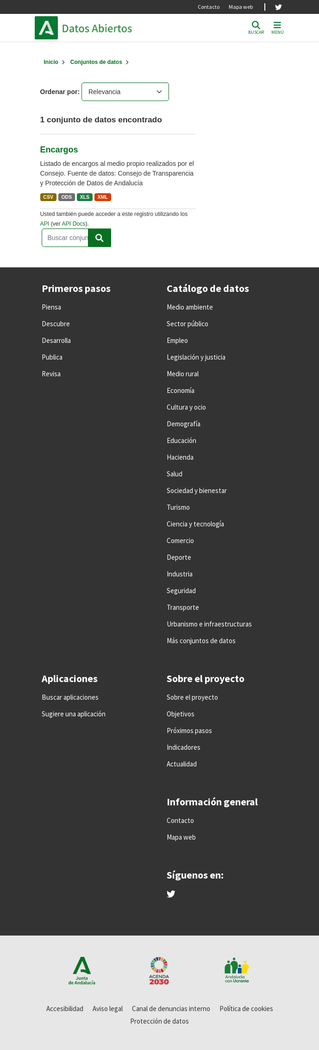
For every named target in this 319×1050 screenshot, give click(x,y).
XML (103, 197)
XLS (84, 197)
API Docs (73, 224)
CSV (48, 197)
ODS (66, 197)
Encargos (59, 149)
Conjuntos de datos (96, 62)
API (45, 224)
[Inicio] (51, 62)
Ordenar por (59, 91)
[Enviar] (99, 237)
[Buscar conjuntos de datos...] (76, 237)
